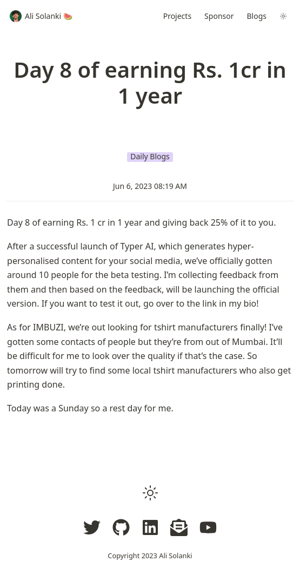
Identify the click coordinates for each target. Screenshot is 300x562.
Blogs (257, 16)
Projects (177, 16)
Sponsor (219, 16)
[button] (150, 493)
